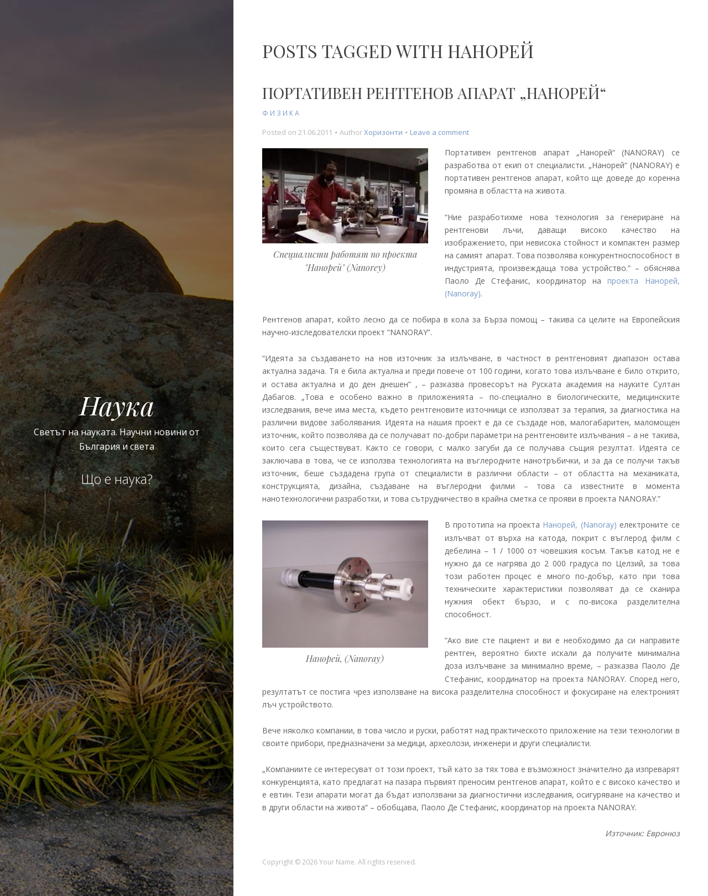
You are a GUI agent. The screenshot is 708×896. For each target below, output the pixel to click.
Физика (281, 113)
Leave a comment (439, 132)
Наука (117, 405)
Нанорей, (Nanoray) (579, 524)
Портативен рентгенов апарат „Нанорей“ (434, 92)
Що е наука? (117, 479)
